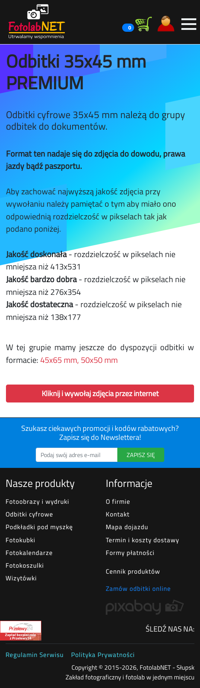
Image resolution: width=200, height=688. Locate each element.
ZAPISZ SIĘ (141, 454)
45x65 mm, (59, 360)
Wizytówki (21, 578)
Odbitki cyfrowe (29, 514)
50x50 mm (99, 360)
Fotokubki (20, 540)
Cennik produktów (133, 571)
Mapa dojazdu (127, 527)
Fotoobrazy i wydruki (37, 501)
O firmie (118, 501)
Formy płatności (130, 552)
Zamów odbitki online (138, 588)
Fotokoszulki (25, 565)
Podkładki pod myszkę (39, 527)
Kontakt (118, 514)
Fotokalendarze (29, 552)
